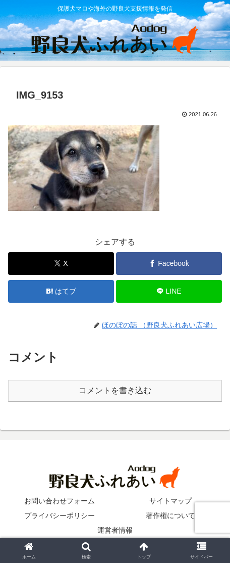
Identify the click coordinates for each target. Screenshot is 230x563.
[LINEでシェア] (169, 291)
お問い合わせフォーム (59, 501)
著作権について (170, 515)
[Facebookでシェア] (169, 263)
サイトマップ (170, 501)
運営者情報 (115, 530)
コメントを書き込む (115, 390)
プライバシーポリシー (59, 515)
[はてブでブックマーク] (61, 291)
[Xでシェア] (61, 263)
